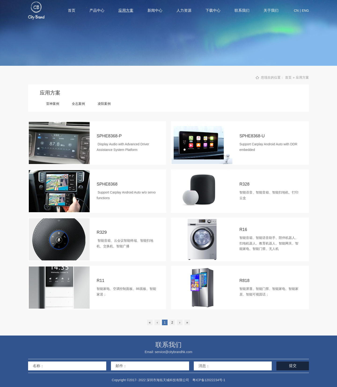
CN (296, 10)
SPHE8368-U (252, 136)
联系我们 (241, 10)
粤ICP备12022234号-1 (208, 380)
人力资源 (183, 10)
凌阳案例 (104, 104)
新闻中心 (154, 10)
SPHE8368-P (109, 136)
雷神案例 (52, 104)
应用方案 (125, 10)
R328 (244, 184)
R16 (243, 229)
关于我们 (271, 10)
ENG (305, 10)
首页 (71, 10)
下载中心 (212, 10)
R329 (102, 232)
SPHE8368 (107, 184)
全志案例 (78, 104)
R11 (100, 280)
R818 (244, 280)
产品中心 (96, 10)
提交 (293, 366)
